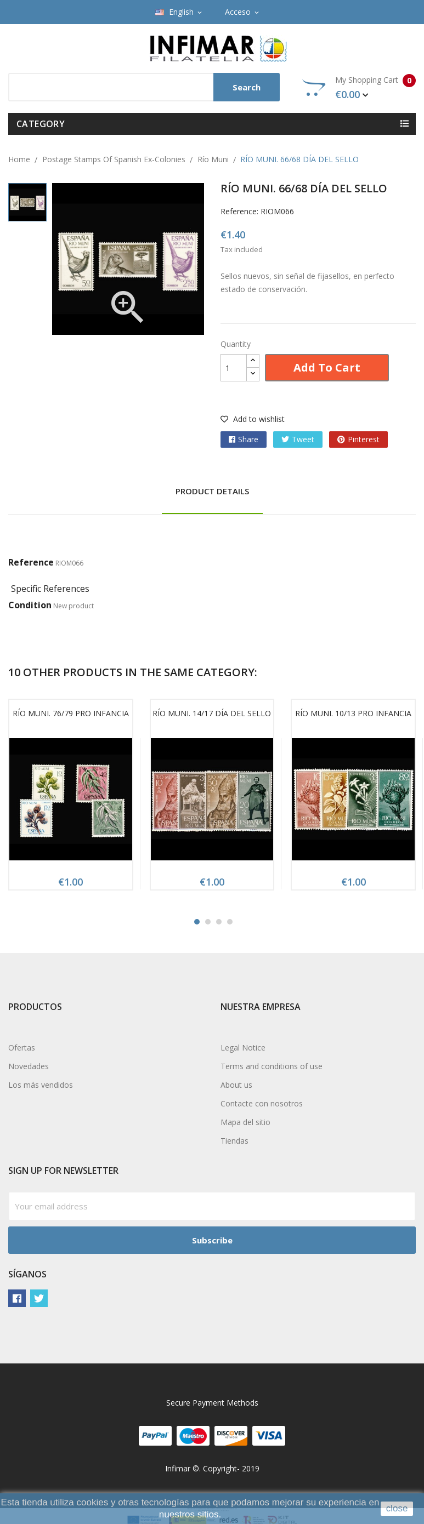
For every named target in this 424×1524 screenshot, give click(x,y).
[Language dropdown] (179, 12)
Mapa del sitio (245, 1122)
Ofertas (21, 1047)
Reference (31, 562)
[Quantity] (234, 367)
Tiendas (234, 1140)
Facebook (17, 1298)
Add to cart (326, 367)
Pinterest (364, 439)
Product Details (212, 491)
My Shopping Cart (359, 87)
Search (247, 87)
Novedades (28, 1066)
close (397, 1508)
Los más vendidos (40, 1085)
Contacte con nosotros (262, 1103)
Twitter (39, 1298)
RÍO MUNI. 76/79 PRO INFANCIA (71, 713)
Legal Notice (243, 1047)
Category (40, 124)
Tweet (303, 439)
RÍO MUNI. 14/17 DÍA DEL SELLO (211, 713)
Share (248, 439)
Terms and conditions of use (272, 1066)
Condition (30, 605)
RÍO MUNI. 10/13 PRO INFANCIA (353, 713)
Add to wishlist (253, 419)
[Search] (144, 87)
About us (236, 1085)
